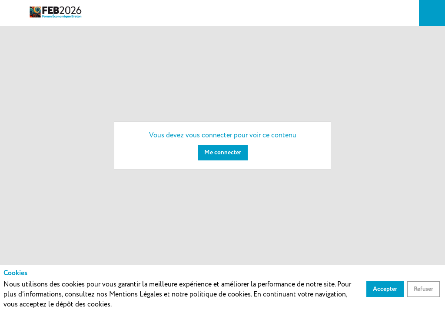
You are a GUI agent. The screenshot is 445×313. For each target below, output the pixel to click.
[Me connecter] (223, 152)
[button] (13, 13)
